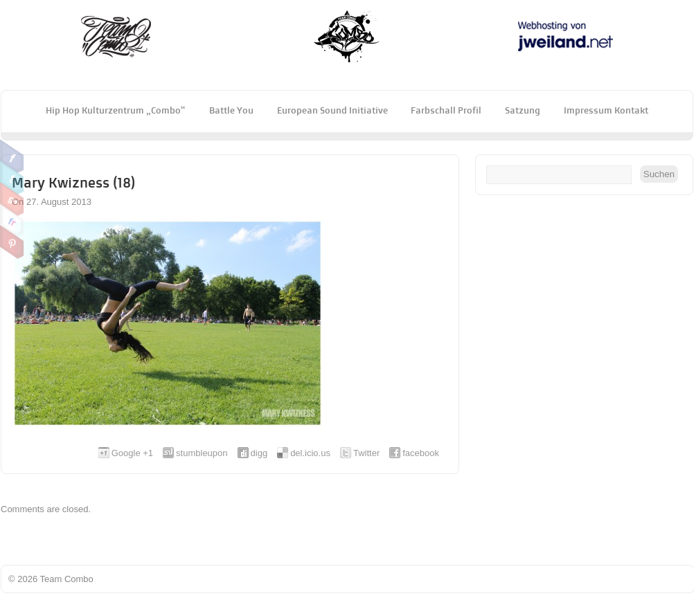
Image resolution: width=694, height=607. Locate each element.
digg (259, 453)
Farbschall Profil (446, 110)
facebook (420, 453)
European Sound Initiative (332, 110)
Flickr (12, 220)
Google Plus (12, 199)
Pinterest (12, 242)
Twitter (12, 178)
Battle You (231, 110)
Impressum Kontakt (606, 110)
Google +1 (132, 453)
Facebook (12, 156)
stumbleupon (201, 453)
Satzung (522, 110)
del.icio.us (310, 453)
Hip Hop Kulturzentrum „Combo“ (116, 110)
